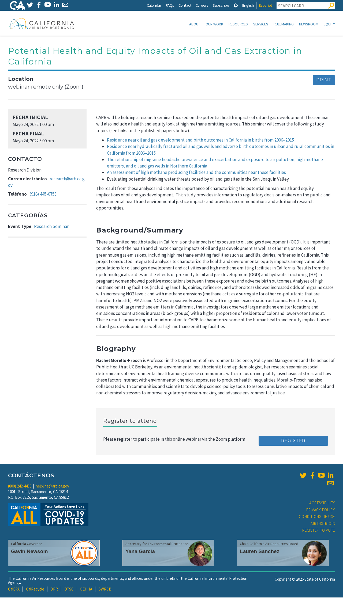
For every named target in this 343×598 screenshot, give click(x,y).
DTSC (69, 589)
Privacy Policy (320, 510)
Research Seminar (51, 227)
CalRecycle (35, 589)
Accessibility (322, 503)
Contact (184, 5)
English (248, 5)
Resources (238, 24)
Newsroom (308, 24)
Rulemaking (284, 24)
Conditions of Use (317, 517)
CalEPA (14, 589)
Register (293, 441)
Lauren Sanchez (259, 552)
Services (260, 24)
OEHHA (86, 589)
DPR (54, 589)
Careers (202, 5)
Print (323, 80)
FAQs (170, 5)
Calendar (154, 5)
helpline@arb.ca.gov (52, 486)
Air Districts (323, 524)
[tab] (235, 5)
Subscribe (221, 5)
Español (265, 5)
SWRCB (105, 589)
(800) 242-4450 (19, 486)
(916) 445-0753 (43, 194)
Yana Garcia (140, 552)
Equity (329, 24)
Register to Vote (318, 530)
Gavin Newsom (29, 552)
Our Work (214, 24)
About (194, 24)
